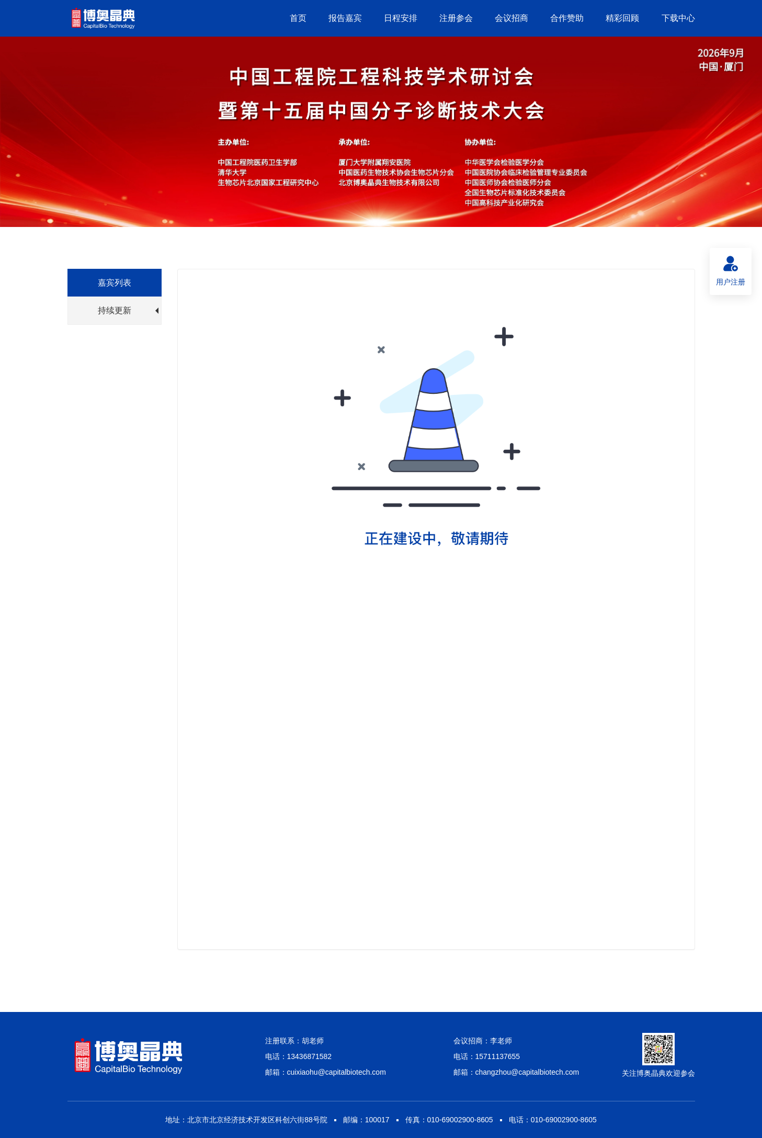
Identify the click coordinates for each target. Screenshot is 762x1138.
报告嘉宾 (345, 18)
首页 (298, 18)
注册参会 (456, 18)
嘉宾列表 (114, 282)
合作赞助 (567, 18)
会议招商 (511, 18)
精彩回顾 (622, 18)
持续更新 (128, 310)
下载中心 (678, 18)
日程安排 (400, 18)
